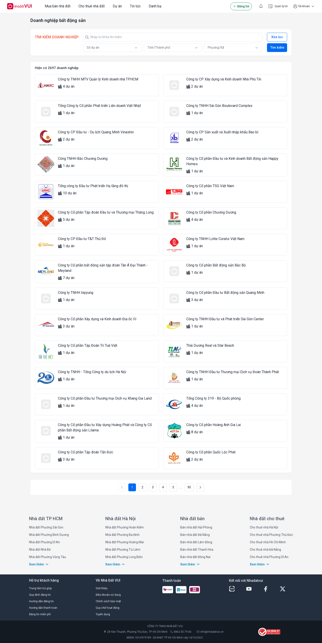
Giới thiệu (102, 588)
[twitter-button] (286, 589)
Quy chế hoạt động (107, 607)
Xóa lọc (277, 37)
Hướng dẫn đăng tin (41, 601)
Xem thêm (39, 564)
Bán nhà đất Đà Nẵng (195, 535)
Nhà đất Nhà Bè (40, 549)
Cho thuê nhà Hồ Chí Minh (268, 542)
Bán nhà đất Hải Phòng (196, 527)
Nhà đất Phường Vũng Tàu (47, 557)
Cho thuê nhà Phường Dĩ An (269, 557)
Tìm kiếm (277, 47)
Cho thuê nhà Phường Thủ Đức (271, 535)
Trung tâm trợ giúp (40, 588)
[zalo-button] (235, 589)
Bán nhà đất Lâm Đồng (196, 542)
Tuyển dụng (103, 614)
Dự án (117, 6)
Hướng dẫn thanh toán (43, 607)
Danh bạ (155, 6)
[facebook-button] (269, 589)
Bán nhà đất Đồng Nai (195, 557)
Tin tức (135, 6)
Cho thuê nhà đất (91, 6)
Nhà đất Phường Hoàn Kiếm (124, 527)
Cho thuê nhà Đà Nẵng (265, 549)
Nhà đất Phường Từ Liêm (122, 549)
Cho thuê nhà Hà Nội (264, 527)
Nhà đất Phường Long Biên (124, 557)
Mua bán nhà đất (57, 6)
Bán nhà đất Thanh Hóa (196, 549)
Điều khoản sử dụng (108, 594)
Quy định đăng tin (40, 594)
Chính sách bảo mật (108, 601)
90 (189, 487)
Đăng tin (241, 6)
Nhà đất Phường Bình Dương (49, 535)
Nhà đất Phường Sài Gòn (46, 527)
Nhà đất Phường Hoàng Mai (124, 542)
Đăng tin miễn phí (40, 614)
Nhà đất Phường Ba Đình (122, 535)
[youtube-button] (252, 589)
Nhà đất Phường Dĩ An (44, 542)
